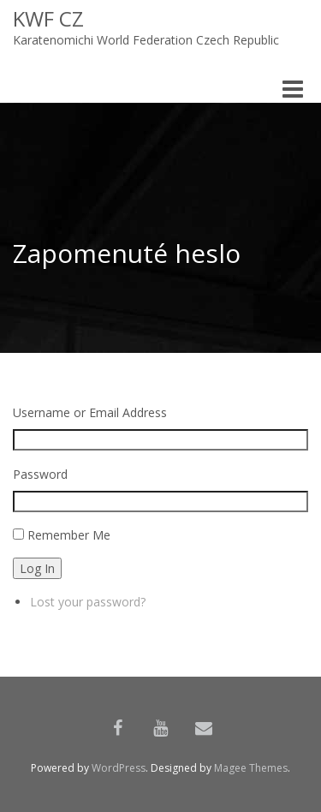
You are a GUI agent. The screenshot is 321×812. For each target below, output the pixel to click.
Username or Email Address (90, 412)
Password (40, 474)
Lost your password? (88, 602)
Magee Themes (251, 768)
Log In (37, 568)
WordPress (119, 768)
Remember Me (68, 535)
